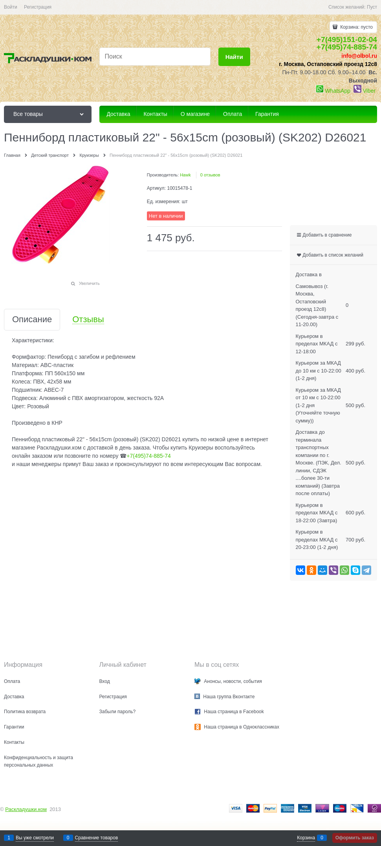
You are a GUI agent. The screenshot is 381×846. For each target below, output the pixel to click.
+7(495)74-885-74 (347, 47)
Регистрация (37, 7)
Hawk (185, 175)
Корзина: (356, 27)
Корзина (306, 838)
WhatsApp (337, 91)
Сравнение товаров (96, 838)
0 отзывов (210, 175)
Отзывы (88, 319)
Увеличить (89, 283)
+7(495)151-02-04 (347, 39)
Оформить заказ (354, 837)
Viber (369, 91)
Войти (10, 7)
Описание (32, 319)
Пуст (372, 7)
